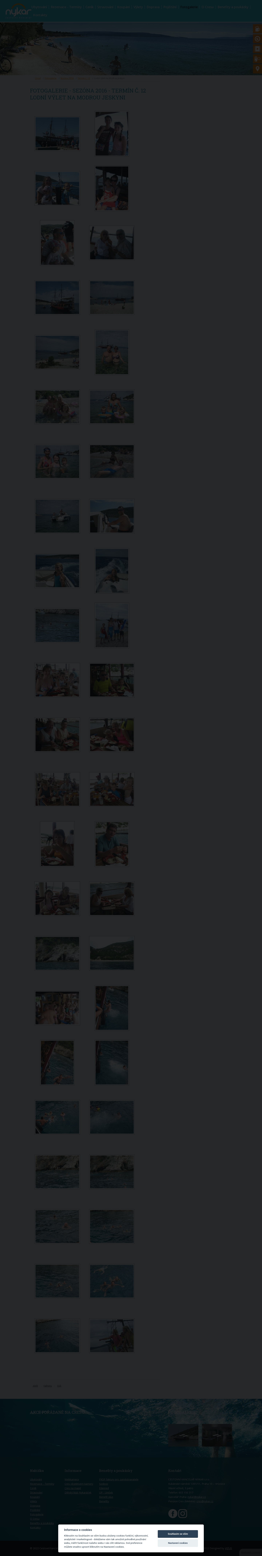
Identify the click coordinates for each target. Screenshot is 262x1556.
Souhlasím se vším (178, 1534)
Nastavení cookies (178, 1543)
